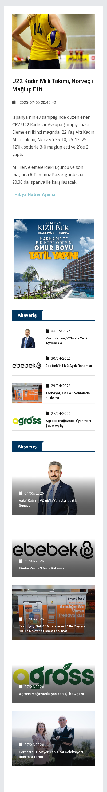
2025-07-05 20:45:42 (34, 102)
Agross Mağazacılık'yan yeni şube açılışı (51, 694)
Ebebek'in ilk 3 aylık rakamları (69, 366)
